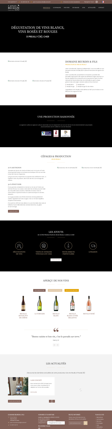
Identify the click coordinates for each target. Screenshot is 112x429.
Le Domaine (57, 7)
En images (75, 7)
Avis (83, 7)
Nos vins (66, 7)
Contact (101, 7)
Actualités (91, 7)
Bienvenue (46, 7)
